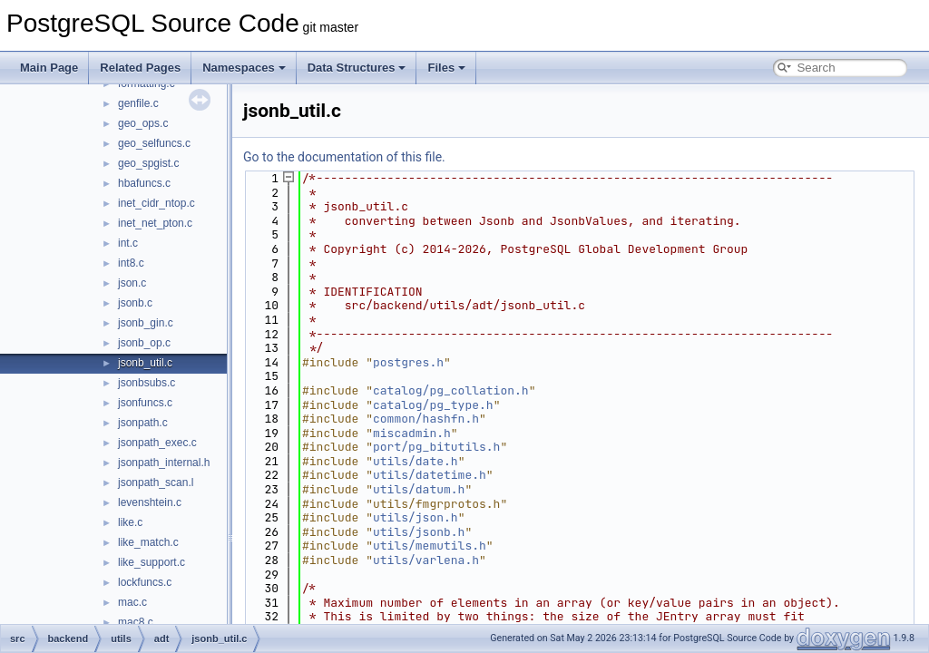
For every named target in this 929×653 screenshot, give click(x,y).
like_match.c (148, 542)
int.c (128, 243)
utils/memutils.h (429, 545)
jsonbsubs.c (146, 382)
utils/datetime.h (429, 474)
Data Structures (357, 67)
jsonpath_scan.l (155, 482)
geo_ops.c (143, 123)
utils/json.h (415, 517)
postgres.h (408, 362)
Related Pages (140, 67)
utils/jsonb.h (418, 532)
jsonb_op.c (144, 342)
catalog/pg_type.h (433, 405)
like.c (130, 522)
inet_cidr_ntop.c (156, 203)
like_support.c (151, 562)
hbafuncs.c (144, 183)
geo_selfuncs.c (154, 143)
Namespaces (244, 67)
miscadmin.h (412, 433)
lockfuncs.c (144, 582)
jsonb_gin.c (145, 323)
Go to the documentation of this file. (344, 157)
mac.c (132, 602)
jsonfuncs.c (145, 402)
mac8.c (135, 622)
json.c (132, 283)
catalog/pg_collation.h (451, 390)
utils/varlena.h (426, 560)
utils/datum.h (418, 489)
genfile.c (138, 103)
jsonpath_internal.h (164, 462)
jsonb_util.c (145, 362)
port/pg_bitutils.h (436, 446)
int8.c (131, 263)
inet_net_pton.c (155, 223)
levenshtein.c (149, 502)
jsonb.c (135, 303)
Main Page (49, 67)
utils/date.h (415, 461)
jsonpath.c (143, 422)
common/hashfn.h (426, 418)
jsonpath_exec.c (157, 442)
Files (446, 67)
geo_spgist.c (148, 163)
